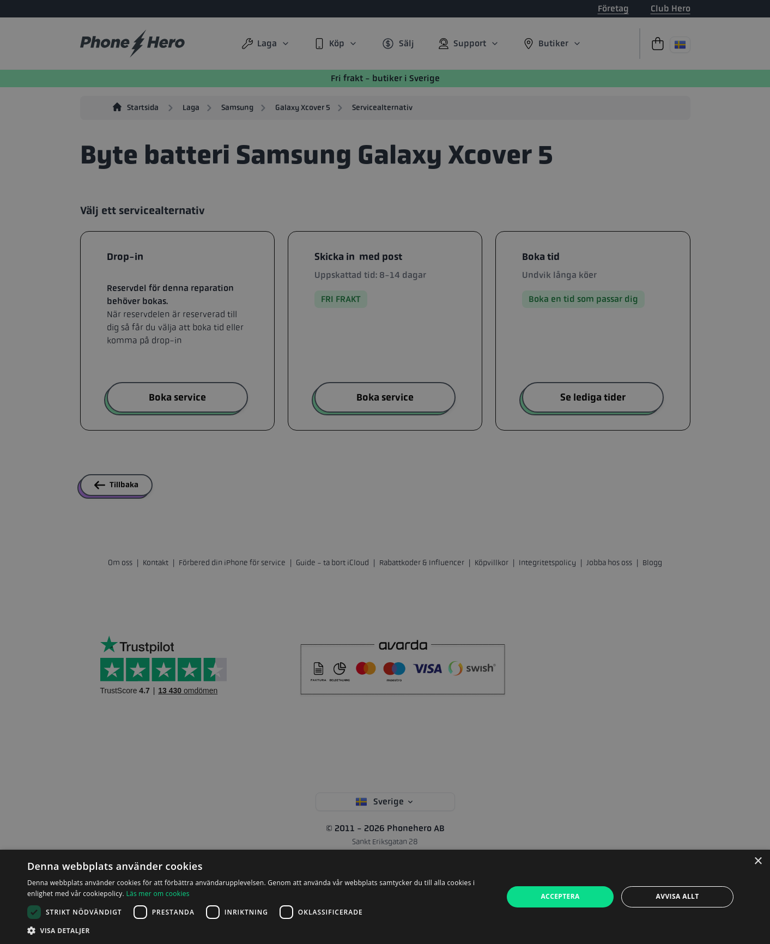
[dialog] (385, 897)
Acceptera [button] (560, 896)
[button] (258, 930)
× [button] (758, 861)
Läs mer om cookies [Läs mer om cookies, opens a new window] (157, 893)
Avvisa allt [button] (677, 896)
